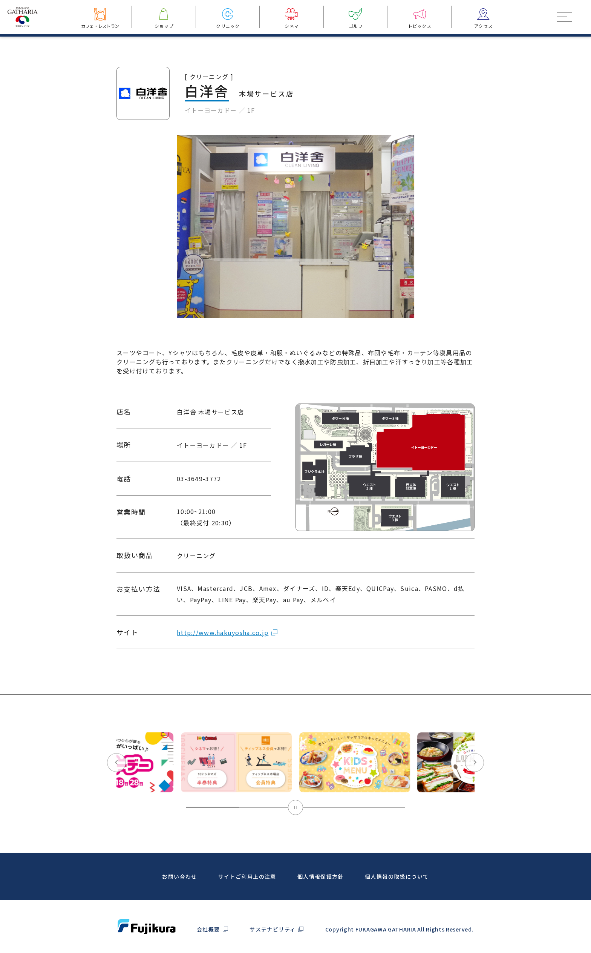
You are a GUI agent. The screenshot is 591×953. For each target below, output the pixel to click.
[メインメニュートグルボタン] (564, 17)
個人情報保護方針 (320, 876)
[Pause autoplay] (295, 825)
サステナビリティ (273, 929)
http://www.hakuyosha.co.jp (222, 649)
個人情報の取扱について (397, 876)
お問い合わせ (179, 876)
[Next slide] (474, 780)
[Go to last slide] (116, 780)
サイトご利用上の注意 (247, 876)
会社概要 (208, 929)
